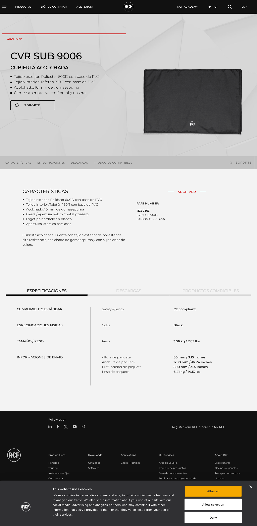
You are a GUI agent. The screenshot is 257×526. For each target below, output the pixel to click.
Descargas (79, 162)
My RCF (213, 6)
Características (18, 162)
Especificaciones (51, 162)
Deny (213, 499)
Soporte (32, 105)
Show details (206, 518)
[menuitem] (54, 7)
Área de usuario (168, 462)
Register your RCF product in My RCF (198, 427)
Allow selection (213, 486)
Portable (53, 462)
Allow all (213, 473)
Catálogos (94, 462)
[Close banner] (250, 469)
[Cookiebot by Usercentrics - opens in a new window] (26, 518)
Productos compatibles (113, 162)
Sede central (222, 462)
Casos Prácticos (130, 462)
